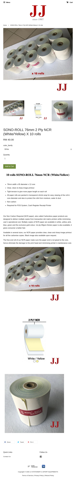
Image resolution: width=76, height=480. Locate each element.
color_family (8, 145)
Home (5, 25)
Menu (6, 2)
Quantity (6, 155)
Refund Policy (49, 475)
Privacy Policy (39, 475)
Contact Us (7, 456)
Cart (69, 2)
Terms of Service (27, 475)
